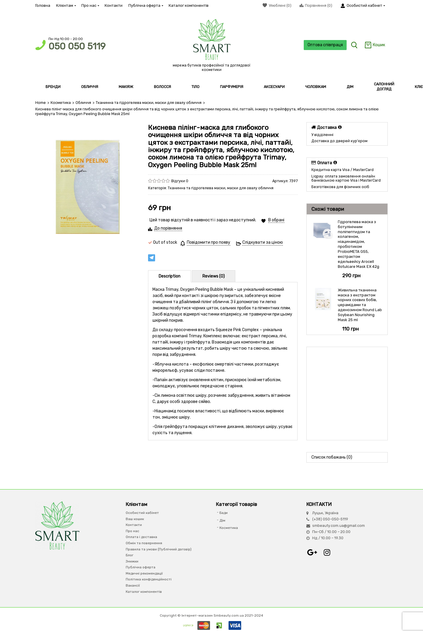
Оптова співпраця (325, 44)
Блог (129, 555)
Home (40, 102)
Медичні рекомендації (144, 573)
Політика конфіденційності (149, 579)
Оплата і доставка (141, 537)
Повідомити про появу (208, 242)
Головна (42, 5)
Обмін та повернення (144, 543)
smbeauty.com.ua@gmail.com (338, 525)
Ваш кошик (135, 519)
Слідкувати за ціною (262, 242)
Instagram (327, 552)
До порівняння (168, 228)
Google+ (312, 552)
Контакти (113, 5)
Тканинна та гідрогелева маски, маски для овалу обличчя (149, 102)
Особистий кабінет (142, 513)
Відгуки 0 (179, 181)
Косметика (61, 102)
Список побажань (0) (331, 457)
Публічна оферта (145, 5)
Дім (222, 520)
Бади (223, 513)
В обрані (276, 220)
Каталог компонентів (189, 5)
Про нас (90, 5)
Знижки (132, 561)
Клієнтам (65, 5)
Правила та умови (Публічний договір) (159, 549)
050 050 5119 (76, 46)
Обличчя (83, 102)
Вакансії (133, 585)
